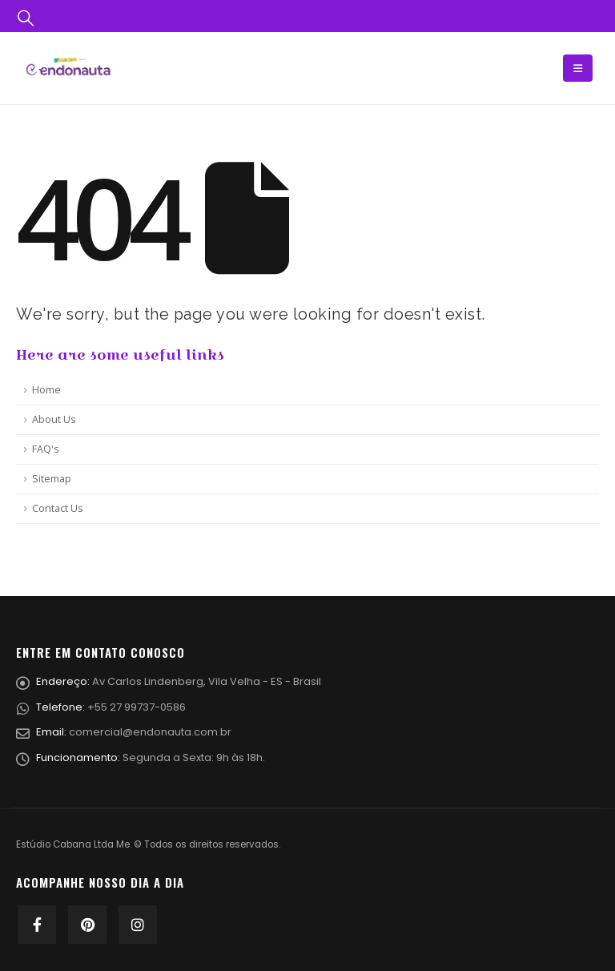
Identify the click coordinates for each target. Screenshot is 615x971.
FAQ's (45, 449)
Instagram (138, 924)
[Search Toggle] (25, 16)
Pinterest (87, 924)
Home (46, 390)
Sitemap (51, 479)
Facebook (37, 924)
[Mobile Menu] (578, 68)
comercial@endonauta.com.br (150, 731)
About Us (54, 419)
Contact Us (57, 508)
